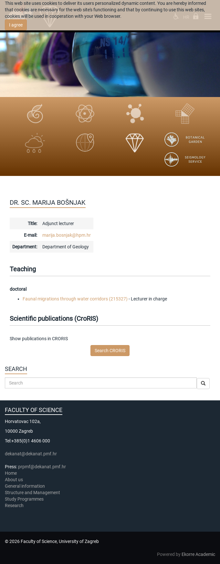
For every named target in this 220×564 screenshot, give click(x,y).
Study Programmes (24, 499)
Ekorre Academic (198, 554)
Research (15, 505)
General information (25, 486)
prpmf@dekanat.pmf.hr (42, 466)
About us (14, 479)
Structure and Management (32, 492)
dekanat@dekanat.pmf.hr (31, 453)
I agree (16, 24)
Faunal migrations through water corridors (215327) (75, 298)
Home (11, 473)
